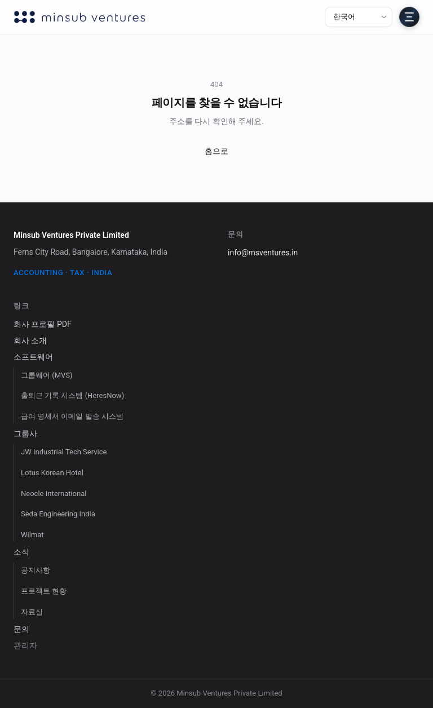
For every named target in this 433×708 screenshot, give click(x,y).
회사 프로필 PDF (43, 324)
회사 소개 (30, 340)
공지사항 (35, 570)
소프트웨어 (33, 356)
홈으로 (216, 151)
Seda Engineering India (58, 514)
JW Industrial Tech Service (64, 452)
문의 (21, 629)
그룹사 (25, 433)
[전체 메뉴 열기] (409, 17)
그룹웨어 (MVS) (47, 375)
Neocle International (53, 493)
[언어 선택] (358, 17)
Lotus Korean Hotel (52, 472)
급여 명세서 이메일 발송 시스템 (72, 416)
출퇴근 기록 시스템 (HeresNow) (72, 395)
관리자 (25, 645)
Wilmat (32, 534)
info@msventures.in (263, 252)
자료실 (32, 612)
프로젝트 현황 (44, 591)
